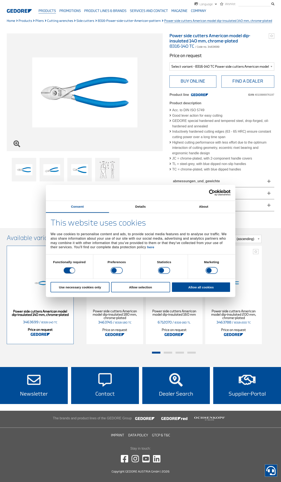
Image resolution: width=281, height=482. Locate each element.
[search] (254, 4)
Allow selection (140, 287)
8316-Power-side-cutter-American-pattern (129, 20)
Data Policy (138, 435)
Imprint (117, 435)
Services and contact (149, 11)
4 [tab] (191, 353)
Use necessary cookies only (80, 287)
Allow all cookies (201, 287)
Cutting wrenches (60, 20)
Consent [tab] (77, 206)
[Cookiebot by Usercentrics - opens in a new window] (212, 193)
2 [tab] (168, 353)
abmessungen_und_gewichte (196, 181)
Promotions (70, 11)
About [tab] (203, 206)
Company (198, 11)
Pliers (39, 20)
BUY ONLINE (193, 81)
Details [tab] (140, 206)
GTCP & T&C (161, 435)
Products (47, 11)
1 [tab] (156, 353)
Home (11, 20)
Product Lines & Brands (105, 11)
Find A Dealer (247, 81)
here (150, 247)
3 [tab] (180, 353)
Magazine (179, 11)
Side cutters (85, 20)
